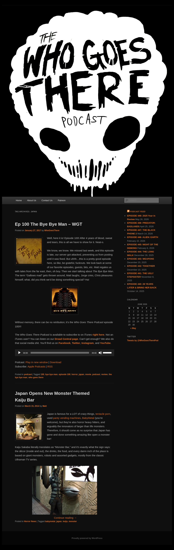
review (104, 374)
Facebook (65, 343)
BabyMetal (88, 417)
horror (75, 374)
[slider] (60, 353)
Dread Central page (66, 338)
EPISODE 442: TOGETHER (141, 266)
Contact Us (46, 200)
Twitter (76, 343)
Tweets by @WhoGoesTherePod (142, 340)
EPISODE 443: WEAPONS (140, 259)
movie (88, 374)
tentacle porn (102, 413)
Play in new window (37, 362)
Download (55, 362)
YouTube (105, 343)
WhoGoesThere (51, 230)
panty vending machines (67, 417)
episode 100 (65, 374)
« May (133, 328)
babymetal (50, 521)
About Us (31, 200)
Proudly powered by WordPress (87, 538)
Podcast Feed (137, 212)
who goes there (35, 377)
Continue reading (65, 517)
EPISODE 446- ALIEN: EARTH (142, 237)
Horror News (30, 521)
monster (73, 521)
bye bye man (51, 374)
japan (81, 374)
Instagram (88, 343)
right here (98, 334)
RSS (50, 366)
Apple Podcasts (36, 366)
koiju (65, 521)
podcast (28, 374)
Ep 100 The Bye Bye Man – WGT (48, 224)
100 (42, 374)
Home (19, 200)
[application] (64, 352)
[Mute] (100, 352)
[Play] (19, 352)
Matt (44, 406)
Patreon (62, 200)
